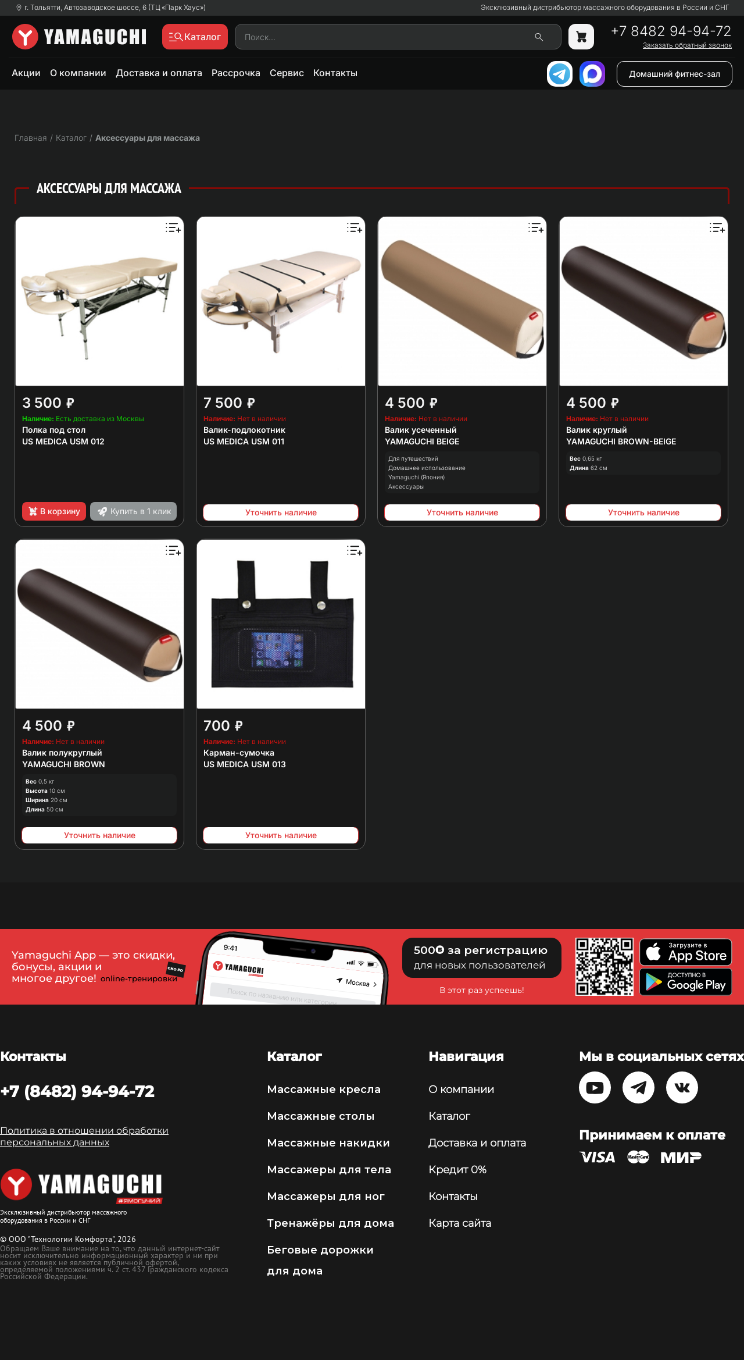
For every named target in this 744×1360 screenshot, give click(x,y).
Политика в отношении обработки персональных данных (84, 1136)
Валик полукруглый (62, 752)
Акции (26, 73)
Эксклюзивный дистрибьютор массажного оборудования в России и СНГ (605, 7)
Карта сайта (459, 1223)
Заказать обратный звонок (687, 45)
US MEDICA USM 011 (243, 441)
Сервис (287, 73)
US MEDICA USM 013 (244, 764)
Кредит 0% (457, 1169)
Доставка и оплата (159, 73)
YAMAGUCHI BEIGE (422, 441)
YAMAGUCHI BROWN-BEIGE (621, 441)
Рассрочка (236, 73)
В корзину (53, 511)
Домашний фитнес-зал (674, 74)
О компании (78, 73)
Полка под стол (53, 430)
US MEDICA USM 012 (63, 441)
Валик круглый (596, 430)
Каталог (449, 1116)
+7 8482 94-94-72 (671, 31)
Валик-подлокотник (244, 430)
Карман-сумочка (238, 752)
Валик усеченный (421, 430)
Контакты (335, 73)
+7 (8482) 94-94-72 (77, 1091)
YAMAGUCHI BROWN (63, 764)
